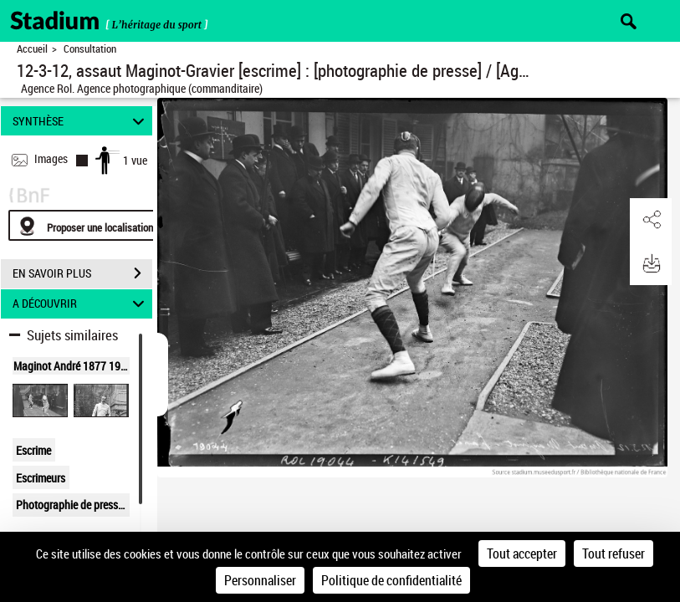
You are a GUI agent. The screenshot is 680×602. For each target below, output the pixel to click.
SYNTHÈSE (81, 120)
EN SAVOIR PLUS (82, 273)
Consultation (90, 49)
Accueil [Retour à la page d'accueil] (32, 49)
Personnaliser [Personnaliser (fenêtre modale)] (260, 580)
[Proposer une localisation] (87, 225)
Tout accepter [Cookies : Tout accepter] (522, 553)
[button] (651, 220)
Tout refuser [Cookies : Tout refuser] (613, 553)
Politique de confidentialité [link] (391, 580)
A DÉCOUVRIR (81, 304)
